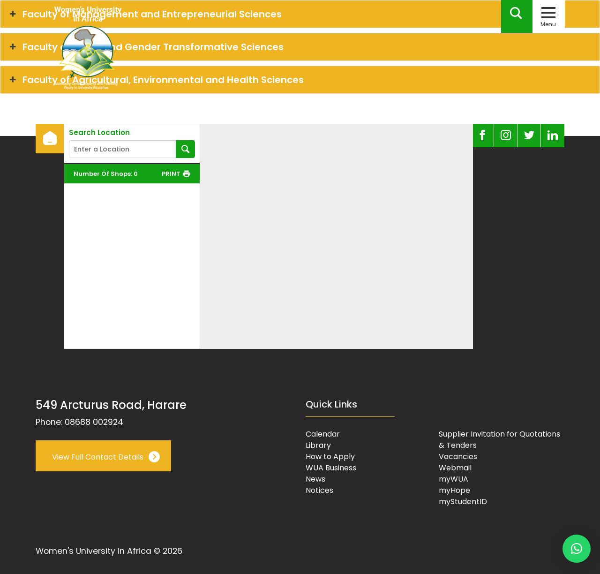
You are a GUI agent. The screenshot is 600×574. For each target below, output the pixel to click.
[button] (576, 549)
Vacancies (458, 456)
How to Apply (330, 456)
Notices (319, 490)
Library (318, 445)
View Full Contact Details (97, 457)
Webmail (455, 467)
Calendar (323, 434)
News (315, 479)
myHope (454, 490)
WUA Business (331, 467)
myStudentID (463, 501)
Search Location (99, 132)
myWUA (453, 479)
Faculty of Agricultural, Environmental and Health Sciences (156, 79)
